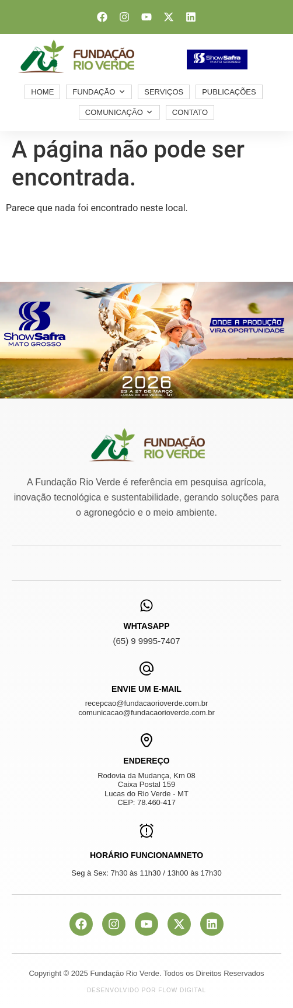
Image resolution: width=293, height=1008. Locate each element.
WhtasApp (146, 626)
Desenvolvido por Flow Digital (146, 990)
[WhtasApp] (146, 605)
